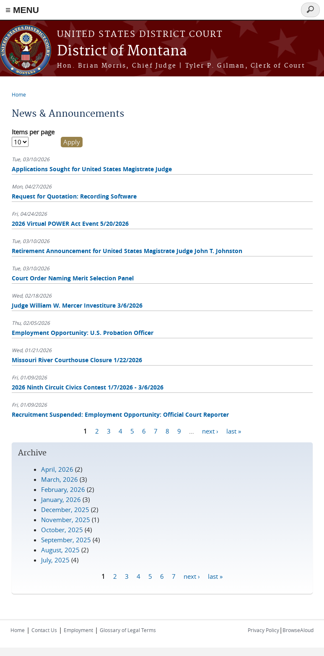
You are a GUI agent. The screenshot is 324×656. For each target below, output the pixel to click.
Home (19, 94)
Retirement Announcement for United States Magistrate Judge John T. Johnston (127, 251)
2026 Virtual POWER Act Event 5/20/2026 (70, 223)
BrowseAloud (298, 630)
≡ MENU (22, 10)
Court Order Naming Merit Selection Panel (73, 278)
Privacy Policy (263, 630)
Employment (78, 630)
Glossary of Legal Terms (128, 630)
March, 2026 (59, 479)
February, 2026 (63, 489)
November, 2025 (65, 519)
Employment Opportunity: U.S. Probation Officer (82, 333)
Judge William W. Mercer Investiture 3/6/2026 (77, 305)
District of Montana (122, 51)
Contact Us (44, 630)
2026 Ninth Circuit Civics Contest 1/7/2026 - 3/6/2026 (87, 387)
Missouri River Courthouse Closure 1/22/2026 (77, 360)
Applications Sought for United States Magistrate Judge (92, 169)
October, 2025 (62, 529)
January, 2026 (61, 499)
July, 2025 (55, 560)
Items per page (33, 132)
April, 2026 (57, 469)
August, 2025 (60, 550)
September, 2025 (66, 540)
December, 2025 (65, 509)
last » (233, 431)
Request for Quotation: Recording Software (74, 196)
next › (210, 431)
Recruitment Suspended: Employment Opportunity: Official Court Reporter (120, 414)
